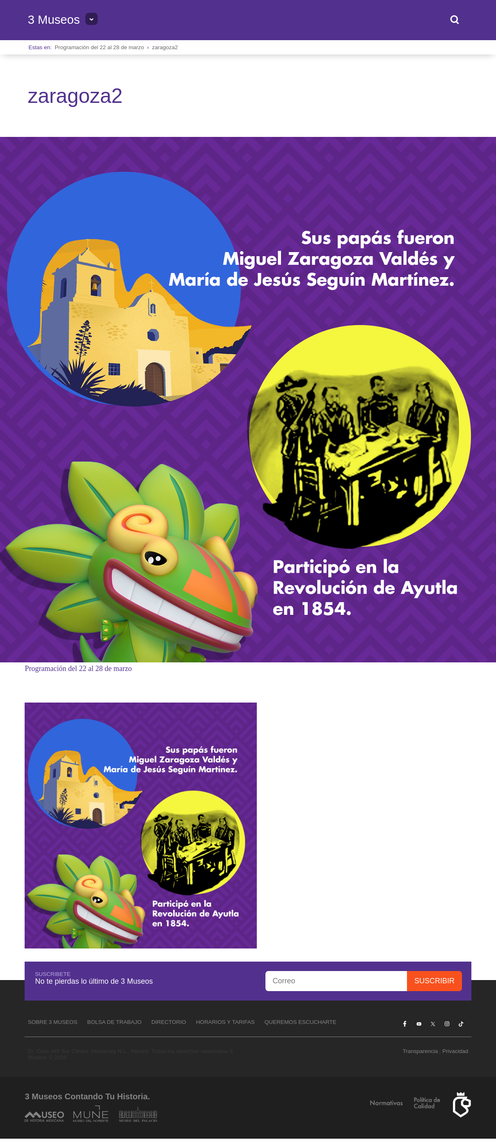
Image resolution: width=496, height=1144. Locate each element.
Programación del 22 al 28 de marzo (99, 47)
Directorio (168, 1022)
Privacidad (455, 1051)
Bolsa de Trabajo (114, 1022)
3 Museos (54, 19)
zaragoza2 (165, 47)
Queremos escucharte (300, 1022)
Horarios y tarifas (225, 1022)
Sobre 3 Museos (53, 1022)
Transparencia (420, 1051)
